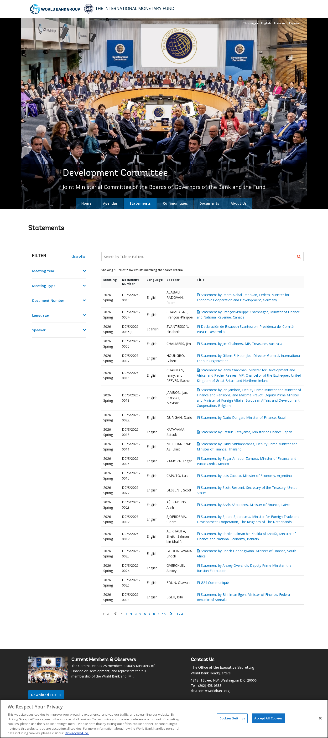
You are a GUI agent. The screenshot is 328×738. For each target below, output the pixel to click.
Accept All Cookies (268, 718)
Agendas (110, 203)
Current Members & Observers (103, 659)
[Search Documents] (202, 256)
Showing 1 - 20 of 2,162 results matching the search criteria (142, 270)
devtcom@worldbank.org (210, 690)
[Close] (320, 718)
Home (86, 203)
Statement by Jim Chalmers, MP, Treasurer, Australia (241, 343)
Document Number (48, 300)
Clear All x (78, 257)
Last (180, 614)
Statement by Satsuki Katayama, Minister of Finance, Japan (246, 432)
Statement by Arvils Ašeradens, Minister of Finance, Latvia (246, 504)
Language (40, 315)
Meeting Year (43, 271)
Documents (209, 203)
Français (279, 23)
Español (294, 23)
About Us (238, 203)
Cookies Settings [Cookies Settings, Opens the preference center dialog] (232, 718)
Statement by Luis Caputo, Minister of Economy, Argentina (246, 475)
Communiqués (175, 203)
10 (163, 614)
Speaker (39, 330)
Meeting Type (43, 285)
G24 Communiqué (215, 582)
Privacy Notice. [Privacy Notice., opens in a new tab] (77, 733)
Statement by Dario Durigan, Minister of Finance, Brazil (243, 417)
